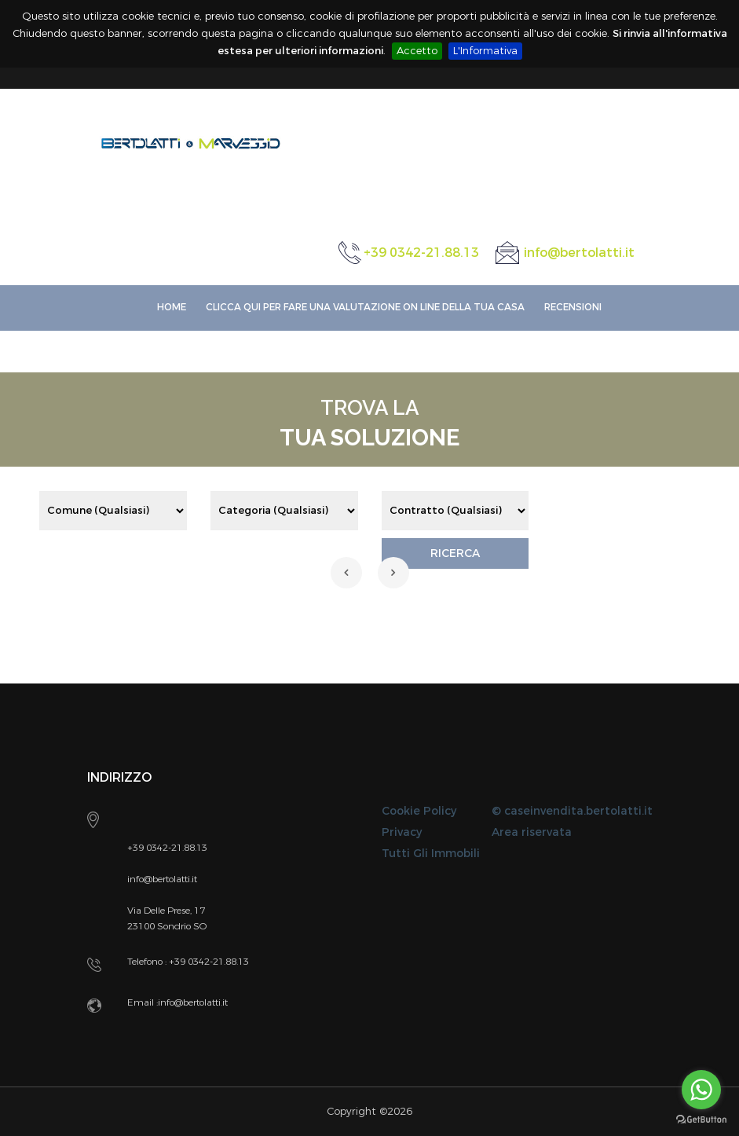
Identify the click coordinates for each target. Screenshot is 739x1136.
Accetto (417, 50)
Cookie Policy (419, 811)
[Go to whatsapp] (701, 1089)
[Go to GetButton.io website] (701, 1120)
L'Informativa (485, 50)
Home (171, 307)
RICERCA (455, 553)
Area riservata (532, 832)
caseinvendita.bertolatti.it (578, 811)
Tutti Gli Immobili (431, 853)
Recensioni (573, 307)
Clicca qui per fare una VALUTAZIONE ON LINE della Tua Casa (365, 307)
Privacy (402, 832)
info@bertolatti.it (579, 252)
